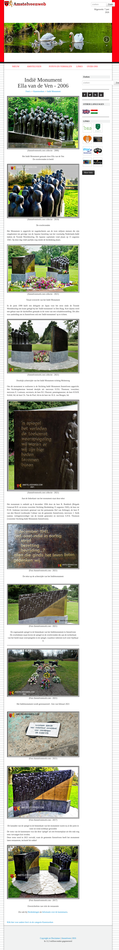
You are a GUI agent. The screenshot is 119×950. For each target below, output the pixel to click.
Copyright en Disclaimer (50, 938)
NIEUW (15, 66)
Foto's (28, 91)
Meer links (88, 172)
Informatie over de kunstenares (54, 912)
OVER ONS (92, 66)
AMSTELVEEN (34, 66)
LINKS (79, 66)
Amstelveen (66, 938)
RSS (74, 938)
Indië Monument (54, 91)
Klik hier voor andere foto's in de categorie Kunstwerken (30, 922)
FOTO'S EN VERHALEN (60, 66)
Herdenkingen (33, 912)
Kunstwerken (38, 91)
